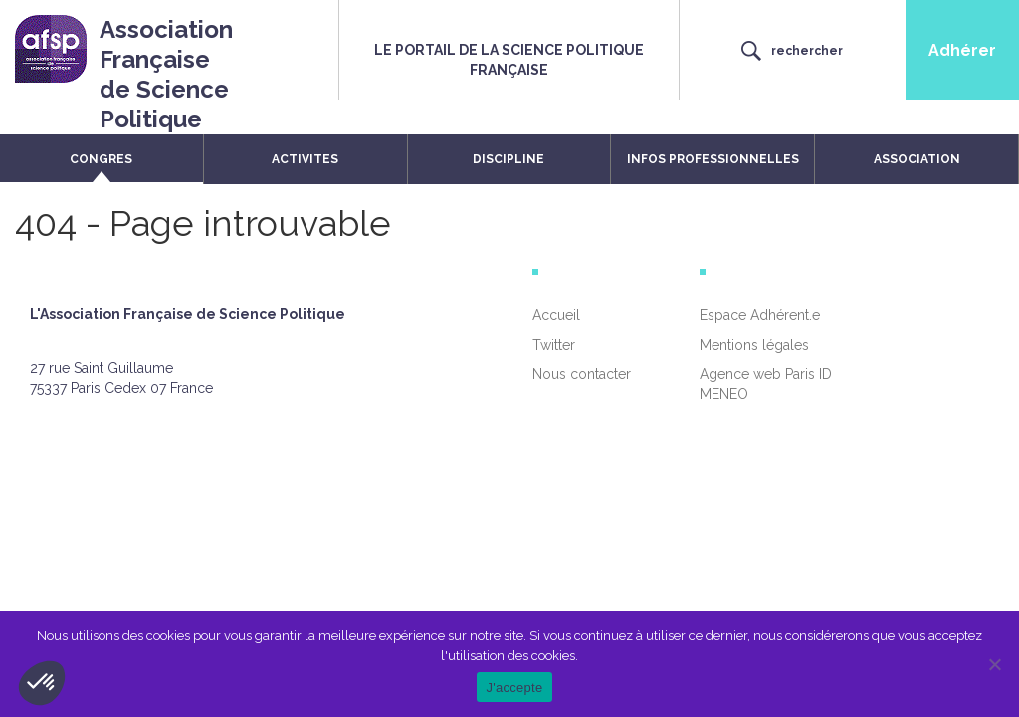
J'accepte (515, 687)
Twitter (553, 345)
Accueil (556, 315)
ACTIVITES (305, 159)
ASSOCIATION (917, 159)
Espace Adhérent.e (760, 315)
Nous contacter (581, 374)
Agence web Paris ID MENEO (766, 384)
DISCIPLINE (508, 159)
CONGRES (101, 159)
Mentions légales (754, 345)
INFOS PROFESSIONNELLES (713, 159)
